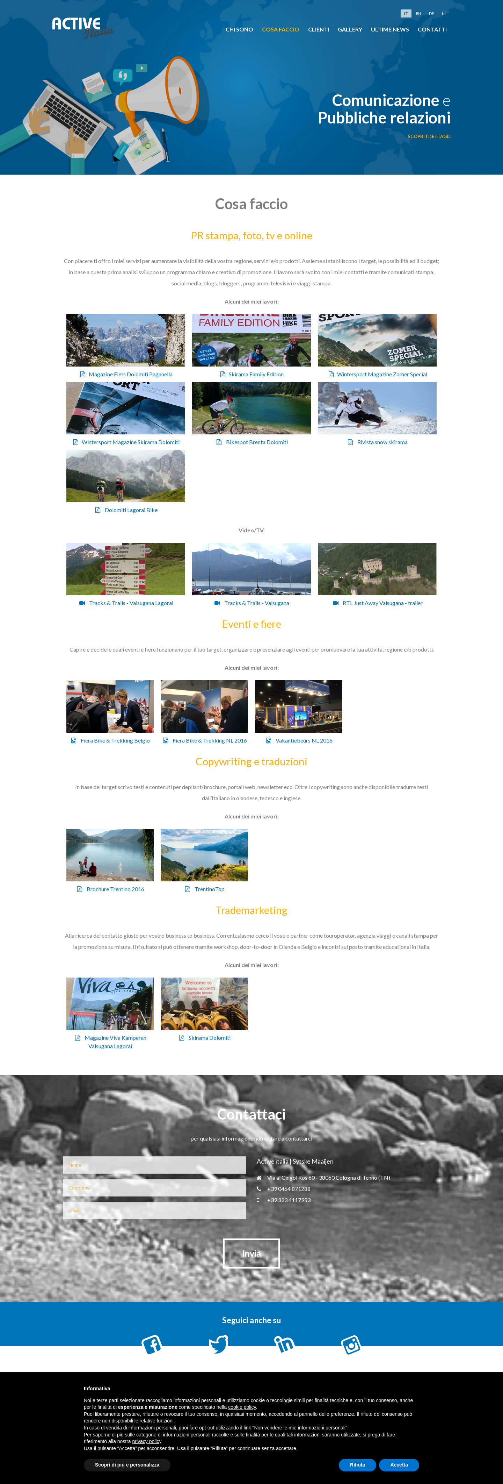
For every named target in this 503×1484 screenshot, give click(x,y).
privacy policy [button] (146, 1441)
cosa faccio (280, 29)
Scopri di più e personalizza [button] (127, 1465)
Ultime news (390, 29)
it (406, 13)
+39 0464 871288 (284, 1188)
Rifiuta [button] (357, 1465)
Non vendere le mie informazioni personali (299, 1427)
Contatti (432, 29)
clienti (318, 29)
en (418, 13)
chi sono (239, 29)
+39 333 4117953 (284, 1200)
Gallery (350, 29)
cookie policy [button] (242, 1407)
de (431, 13)
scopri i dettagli (429, 136)
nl (444, 13)
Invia (251, 1253)
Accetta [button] (399, 1465)
